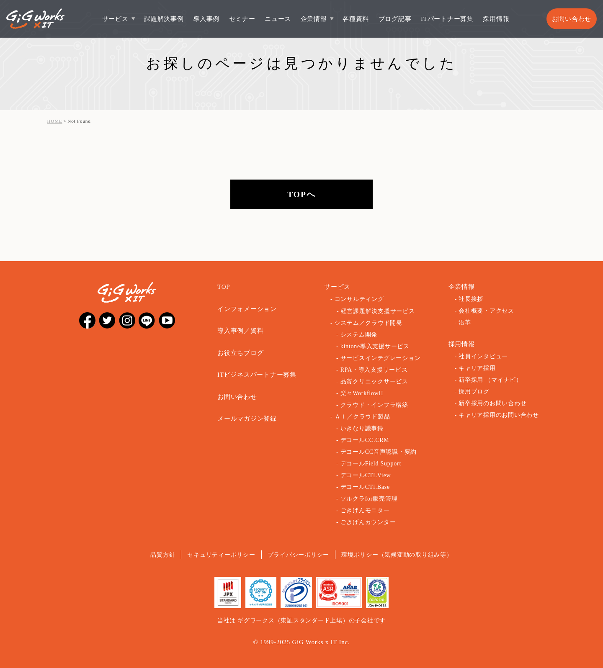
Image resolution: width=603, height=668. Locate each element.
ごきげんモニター (365, 510)
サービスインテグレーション (380, 358)
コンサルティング (359, 299)
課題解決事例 (164, 18)
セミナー (242, 18)
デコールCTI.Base (365, 487)
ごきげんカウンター (368, 522)
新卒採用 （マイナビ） (490, 380)
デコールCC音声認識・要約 (378, 452)
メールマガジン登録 (247, 418)
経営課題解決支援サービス (378, 311)
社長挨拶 (471, 299)
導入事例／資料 (240, 330)
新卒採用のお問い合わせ (492, 403)
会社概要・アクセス (486, 311)
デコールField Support (370, 463)
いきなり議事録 (362, 428)
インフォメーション (247, 309)
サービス (115, 18)
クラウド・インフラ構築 (374, 405)
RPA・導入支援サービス (374, 370)
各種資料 (356, 18)
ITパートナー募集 (447, 18)
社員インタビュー (483, 356)
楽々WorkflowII (362, 393)
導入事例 (206, 18)
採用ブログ (474, 391)
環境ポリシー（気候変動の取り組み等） (397, 555)
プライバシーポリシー (299, 555)
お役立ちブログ (240, 352)
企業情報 (314, 18)
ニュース (278, 18)
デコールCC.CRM (364, 440)
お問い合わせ (572, 18)
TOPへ (301, 194)
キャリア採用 (477, 368)
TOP (223, 286)
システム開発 (359, 334)
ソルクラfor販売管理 (369, 499)
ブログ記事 (395, 18)
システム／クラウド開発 (368, 323)
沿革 (465, 322)
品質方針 (162, 555)
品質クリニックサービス (374, 381)
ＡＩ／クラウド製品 (362, 417)
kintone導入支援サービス (375, 346)
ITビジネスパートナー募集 (256, 374)
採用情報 (496, 18)
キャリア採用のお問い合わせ (499, 415)
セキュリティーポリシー (221, 555)
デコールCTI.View (365, 475)
